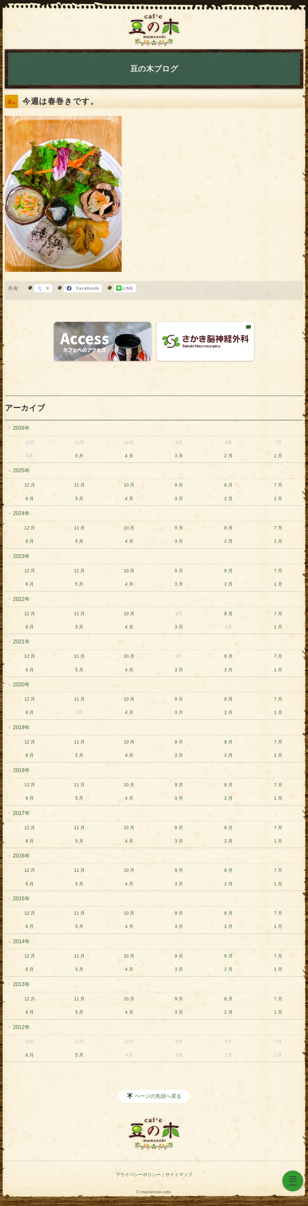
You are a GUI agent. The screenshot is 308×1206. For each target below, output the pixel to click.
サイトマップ (178, 1174)
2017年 (21, 813)
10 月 (129, 485)
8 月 (228, 485)
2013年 (21, 984)
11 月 (79, 485)
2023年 (21, 556)
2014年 (21, 941)
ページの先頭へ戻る (158, 1096)
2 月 (228, 455)
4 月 (129, 455)
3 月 (179, 455)
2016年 (21, 855)
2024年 (21, 513)
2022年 (21, 599)
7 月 (278, 485)
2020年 (21, 684)
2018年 (21, 770)
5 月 (79, 455)
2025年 (21, 470)
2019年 (21, 727)
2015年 (21, 898)
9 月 (179, 485)
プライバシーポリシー (138, 1174)
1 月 (278, 455)
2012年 (21, 1027)
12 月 (29, 485)
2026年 (21, 428)
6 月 (30, 498)
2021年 (21, 641)
